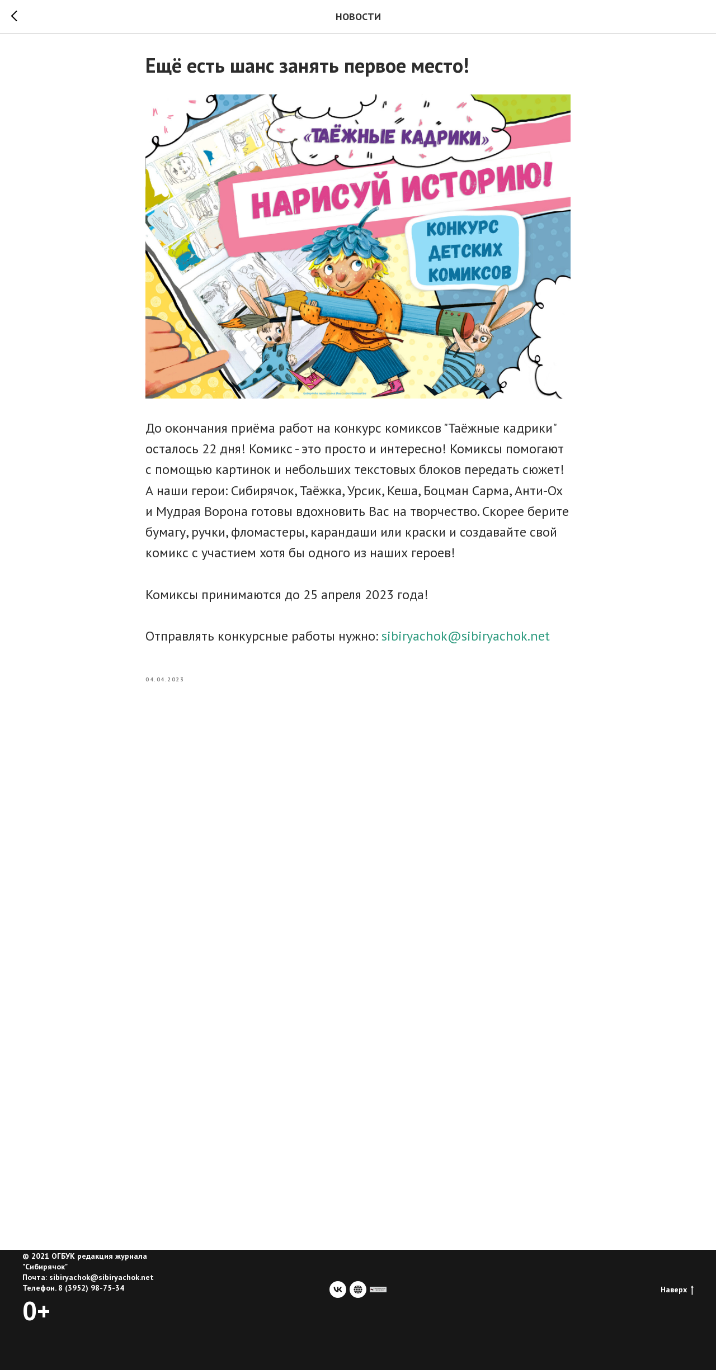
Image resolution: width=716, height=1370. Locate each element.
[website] (358, 1289)
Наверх (677, 1289)
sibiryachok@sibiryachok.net (465, 635)
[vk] (337, 1289)
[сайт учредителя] (378, 1289)
